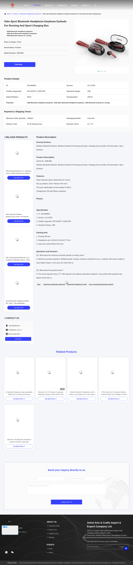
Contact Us (62, 5)
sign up (122, 547)
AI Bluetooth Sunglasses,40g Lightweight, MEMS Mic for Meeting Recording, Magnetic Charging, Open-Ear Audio (19, 393)
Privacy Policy (12, 563)
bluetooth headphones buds (77, 284)
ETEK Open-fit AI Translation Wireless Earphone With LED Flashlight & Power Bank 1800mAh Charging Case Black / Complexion (114, 393)
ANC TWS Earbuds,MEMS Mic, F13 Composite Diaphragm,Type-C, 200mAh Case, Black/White (18, 260)
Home (26, 5)
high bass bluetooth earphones (54, 284)
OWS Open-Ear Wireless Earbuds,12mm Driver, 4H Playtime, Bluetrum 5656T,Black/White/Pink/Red (18, 216)
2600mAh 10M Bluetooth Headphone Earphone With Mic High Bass (19, 441)
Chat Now (20, 64)
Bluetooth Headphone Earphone (30, 14)
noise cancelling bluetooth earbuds (101, 284)
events (74, 5)
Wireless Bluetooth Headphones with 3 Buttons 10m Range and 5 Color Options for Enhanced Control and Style (82, 393)
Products (37, 5)
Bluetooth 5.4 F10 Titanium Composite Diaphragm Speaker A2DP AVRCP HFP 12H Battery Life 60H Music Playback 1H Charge (51, 393)
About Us (49, 5)
